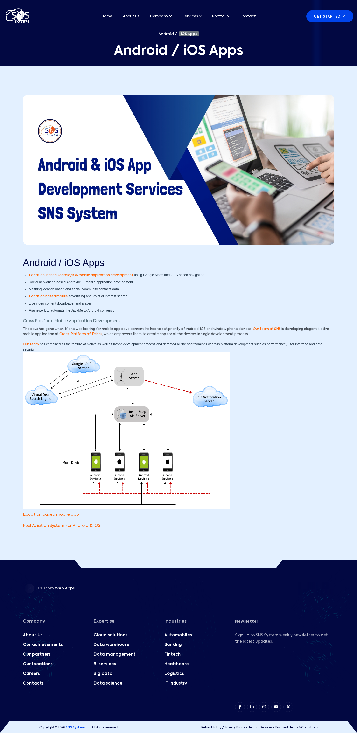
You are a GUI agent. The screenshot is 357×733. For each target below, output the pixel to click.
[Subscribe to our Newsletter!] (284, 672)
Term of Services (260, 727)
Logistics (174, 674)
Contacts (33, 683)
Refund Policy (211, 727)
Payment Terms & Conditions (296, 727)
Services (190, 16)
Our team (31, 344)
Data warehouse (111, 645)
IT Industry (175, 683)
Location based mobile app (51, 515)
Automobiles (178, 635)
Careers (31, 674)
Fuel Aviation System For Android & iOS (61, 526)
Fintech (172, 655)
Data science (108, 683)
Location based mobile (48, 296)
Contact (247, 16)
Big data (103, 674)
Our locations (38, 664)
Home (106, 16)
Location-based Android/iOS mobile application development (81, 275)
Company (159, 16)
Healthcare (176, 664)
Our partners (37, 655)
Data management (115, 655)
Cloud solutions (110, 635)
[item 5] (288, 707)
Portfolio (220, 16)
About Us (131, 16)
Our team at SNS (267, 329)
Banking (173, 645)
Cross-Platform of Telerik (80, 334)
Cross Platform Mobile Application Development (71, 321)
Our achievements (43, 645)
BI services (105, 664)
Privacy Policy (235, 727)
